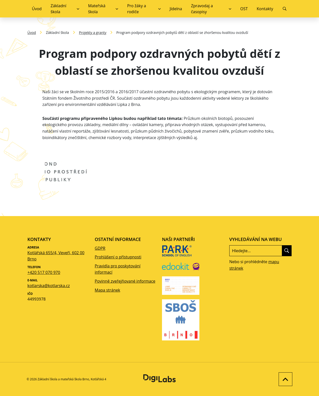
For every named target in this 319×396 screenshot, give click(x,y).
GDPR (100, 248)
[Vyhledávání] (284, 8)
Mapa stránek (107, 290)
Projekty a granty (92, 32)
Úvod (37, 8)
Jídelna (176, 8)
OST (244, 8)
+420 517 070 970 (43, 272)
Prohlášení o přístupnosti (118, 257)
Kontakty (265, 8)
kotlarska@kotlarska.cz (48, 285)
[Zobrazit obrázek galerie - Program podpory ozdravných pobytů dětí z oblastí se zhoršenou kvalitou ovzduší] (71, 171)
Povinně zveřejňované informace (125, 281)
